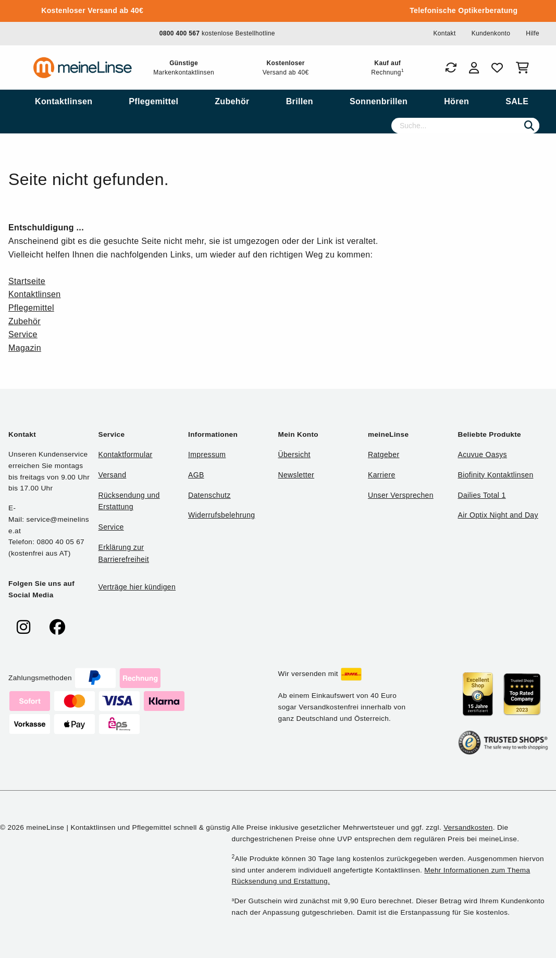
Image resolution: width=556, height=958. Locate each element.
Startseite (26, 281)
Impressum (207, 454)
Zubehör (24, 321)
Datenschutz (209, 495)
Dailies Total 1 (482, 495)
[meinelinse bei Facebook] (57, 627)
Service (23, 334)
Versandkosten (467, 827)
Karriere (382, 475)
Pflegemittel (31, 307)
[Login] (474, 68)
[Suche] (465, 125)
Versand (112, 475)
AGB (196, 475)
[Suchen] (529, 125)
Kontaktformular (125, 454)
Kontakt (444, 33)
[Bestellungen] (451, 68)
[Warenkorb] (524, 68)
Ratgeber (383, 454)
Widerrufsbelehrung (221, 515)
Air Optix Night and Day (498, 515)
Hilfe (532, 33)
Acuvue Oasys (482, 454)
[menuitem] (63, 102)
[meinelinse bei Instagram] (23, 627)
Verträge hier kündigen (137, 587)
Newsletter (296, 475)
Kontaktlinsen (34, 294)
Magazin (24, 347)
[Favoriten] (497, 68)
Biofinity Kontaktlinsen (496, 475)
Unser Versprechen (401, 495)
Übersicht (294, 454)
